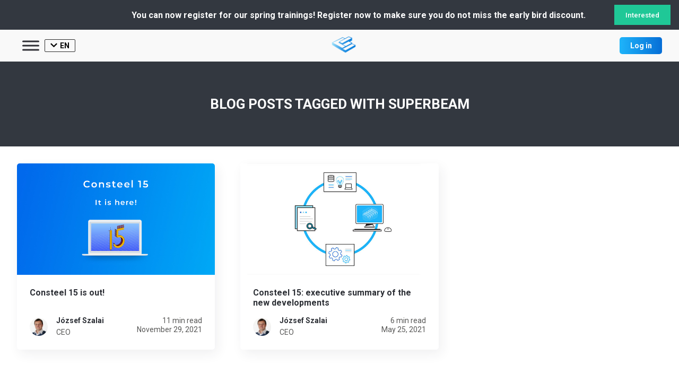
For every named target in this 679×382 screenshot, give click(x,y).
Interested (642, 15)
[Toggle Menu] (30, 45)
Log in (641, 45)
